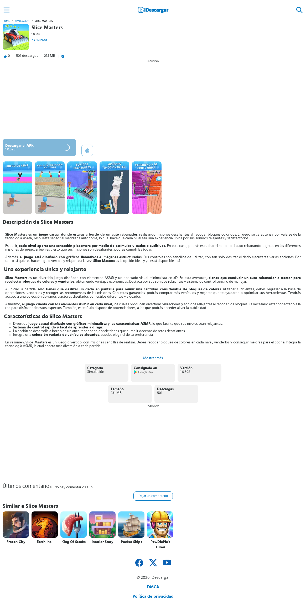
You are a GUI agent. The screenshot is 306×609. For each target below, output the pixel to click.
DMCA (153, 587)
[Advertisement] (153, 99)
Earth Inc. (45, 542)
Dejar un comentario (153, 496)
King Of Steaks (73, 542)
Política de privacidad (153, 596)
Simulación (22, 21)
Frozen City (16, 542)
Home (6, 21)
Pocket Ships (131, 542)
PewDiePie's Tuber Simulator (160, 544)
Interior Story (102, 542)
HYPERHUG (39, 39)
